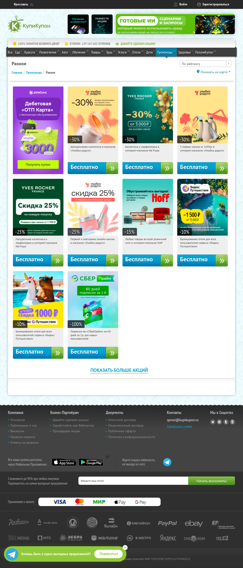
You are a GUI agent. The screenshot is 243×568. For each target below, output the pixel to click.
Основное (17, 420)
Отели (138, 51)
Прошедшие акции (66, 431)
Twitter (225, 421)
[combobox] (205, 63)
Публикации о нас (23, 425)
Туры (110, 51)
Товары (97, 51)
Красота (30, 51)
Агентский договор (122, 420)
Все (10, 52)
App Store (64, 462)
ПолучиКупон (205, 51)
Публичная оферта (122, 431)
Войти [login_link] (183, 4)
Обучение (80, 51)
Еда (18, 51)
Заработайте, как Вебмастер (73, 425)
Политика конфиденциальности (131, 437)
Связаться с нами (179, 426)
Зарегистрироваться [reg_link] (215, 4)
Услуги (124, 51)
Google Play (91, 462)
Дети (150, 51)
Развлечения (49, 51)
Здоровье (185, 51)
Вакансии (17, 431)
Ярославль (21, 4)
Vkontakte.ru (219, 421)
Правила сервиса (22, 437)
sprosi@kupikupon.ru (183, 420)
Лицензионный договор (126, 425)
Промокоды (166, 51)
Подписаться (108, 554)
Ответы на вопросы (24, 442)
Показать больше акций (119, 370)
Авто (66, 51)
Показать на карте (214, 72)
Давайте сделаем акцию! (71, 420)
